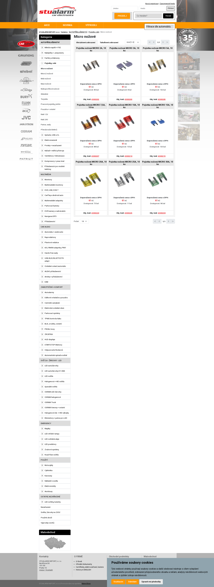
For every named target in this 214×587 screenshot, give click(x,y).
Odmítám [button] (132, 582)
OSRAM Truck (50, 402)
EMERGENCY (46, 423)
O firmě (79, 561)
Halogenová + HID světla (54, 381)
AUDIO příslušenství (53, 271)
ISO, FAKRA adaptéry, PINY (55, 248)
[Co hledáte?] (148, 15)
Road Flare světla (52, 455)
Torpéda (44, 99)
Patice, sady (46, 124)
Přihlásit (171, 8)
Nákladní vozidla (51, 481)
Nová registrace (151, 3)
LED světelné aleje (52, 439)
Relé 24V (44, 119)
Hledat (168, 16)
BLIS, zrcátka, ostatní (53, 324)
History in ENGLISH (83, 570)
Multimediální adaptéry (54, 200)
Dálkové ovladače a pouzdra (56, 297)
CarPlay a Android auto (54, 195)
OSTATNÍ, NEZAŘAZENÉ (50, 496)
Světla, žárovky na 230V (50, 512)
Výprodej (91, 25)
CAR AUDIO (45, 227)
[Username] (124, 8)
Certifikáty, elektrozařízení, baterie (90, 567)
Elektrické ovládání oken (54, 308)
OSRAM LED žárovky (53, 392)
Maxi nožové (46, 84)
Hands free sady (51, 253)
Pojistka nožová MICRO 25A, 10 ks (124, 163)
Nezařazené (45, 507)
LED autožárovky (51, 366)
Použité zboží (46, 517)
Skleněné (44, 94)
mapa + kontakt (46, 570)
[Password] (152, 8)
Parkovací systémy (52, 313)
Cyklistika (48, 470)
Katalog (64, 32)
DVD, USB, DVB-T (51, 190)
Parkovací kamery (52, 206)
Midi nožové (46, 78)
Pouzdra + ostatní (48, 109)
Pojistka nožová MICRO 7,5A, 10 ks (91, 106)
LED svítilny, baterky (53, 502)
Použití (44, 460)
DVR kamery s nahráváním (55, 211)
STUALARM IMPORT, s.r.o (49, 32)
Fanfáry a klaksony (52, 58)
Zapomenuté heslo (167, 3)
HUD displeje (50, 339)
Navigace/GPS (51, 216)
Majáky (47, 428)
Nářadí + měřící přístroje (54, 151)
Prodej (122, 15)
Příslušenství (50, 221)
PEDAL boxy (50, 329)
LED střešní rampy (52, 434)
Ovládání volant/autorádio (55, 266)
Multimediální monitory (54, 185)
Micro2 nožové (47, 73)
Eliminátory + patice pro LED (56, 418)
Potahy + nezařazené (53, 145)
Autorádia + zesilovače (54, 232)
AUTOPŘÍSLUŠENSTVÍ (78, 32)
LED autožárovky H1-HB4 (55, 371)
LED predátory (50, 444)
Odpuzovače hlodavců (54, 350)
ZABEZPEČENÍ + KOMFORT (52, 287)
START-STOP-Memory (53, 345)
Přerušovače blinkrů (49, 130)
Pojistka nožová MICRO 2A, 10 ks (91, 49)
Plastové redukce (52, 242)
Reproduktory (50, 237)
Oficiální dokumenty (84, 564)
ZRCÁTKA (49, 334)
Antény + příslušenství (53, 277)
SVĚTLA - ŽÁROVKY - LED (51, 360)
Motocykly (49, 465)
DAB (46, 282)
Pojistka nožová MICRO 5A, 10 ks (158, 49)
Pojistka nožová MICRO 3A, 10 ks (124, 49)
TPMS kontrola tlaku (53, 318)
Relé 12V (44, 114)
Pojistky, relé (94, 32)
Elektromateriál (51, 140)
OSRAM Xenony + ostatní (55, 407)
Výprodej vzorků (47, 523)
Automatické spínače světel (56, 355)
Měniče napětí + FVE (53, 47)
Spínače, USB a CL (52, 135)
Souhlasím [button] (118, 582)
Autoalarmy (49, 292)
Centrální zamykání (52, 303)
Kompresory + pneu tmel (54, 161)
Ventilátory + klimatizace (54, 156)
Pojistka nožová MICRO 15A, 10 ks (157, 106)
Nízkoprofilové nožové (50, 89)
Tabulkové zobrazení (109, 42)
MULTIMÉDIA (46, 174)
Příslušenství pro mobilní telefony (54, 167)
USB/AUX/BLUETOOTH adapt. (54, 259)
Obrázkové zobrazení (85, 42)
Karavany (48, 476)
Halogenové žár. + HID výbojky (57, 413)
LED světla (49, 376)
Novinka (67, 25)
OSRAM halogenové (53, 397)
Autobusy (48, 491)
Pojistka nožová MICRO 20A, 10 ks (91, 163)
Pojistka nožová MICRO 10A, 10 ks (124, 106)
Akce (47, 25)
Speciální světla (51, 387)
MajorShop (86, 583)
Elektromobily (50, 486)
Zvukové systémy (52, 449)
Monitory (48, 179)
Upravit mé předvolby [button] (151, 582)
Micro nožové (47, 68)
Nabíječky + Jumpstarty (54, 53)
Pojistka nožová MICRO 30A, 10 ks (157, 163)
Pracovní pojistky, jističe (50, 104)
